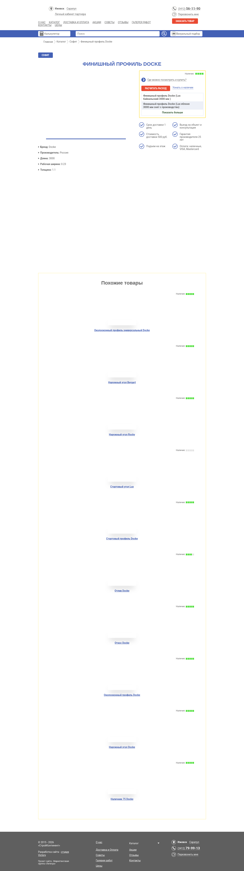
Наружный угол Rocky (122, 434)
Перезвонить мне (188, 14)
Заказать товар (185, 21)
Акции (96, 22)
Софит (45, 55)
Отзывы (123, 22)
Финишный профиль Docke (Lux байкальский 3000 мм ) (161, 97)
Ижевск (59, 8)
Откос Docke (122, 642)
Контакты (45, 25)
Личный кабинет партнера (70, 14)
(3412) (181, 8)
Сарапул (71, 8)
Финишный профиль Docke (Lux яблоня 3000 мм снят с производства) (166, 105)
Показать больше (172, 112)
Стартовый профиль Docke (122, 538)
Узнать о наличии (183, 87)
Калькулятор (51, 33)
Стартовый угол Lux (122, 486)
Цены (58, 25)
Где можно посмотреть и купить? (166, 79)
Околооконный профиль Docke (122, 695)
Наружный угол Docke (122, 747)
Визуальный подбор (188, 33)
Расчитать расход (156, 88)
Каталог (54, 22)
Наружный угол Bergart (122, 382)
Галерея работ (141, 22)
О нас (42, 22)
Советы (109, 22)
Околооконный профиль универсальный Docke (122, 330)
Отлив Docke (122, 590)
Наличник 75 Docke (122, 799)
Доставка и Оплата (76, 22)
